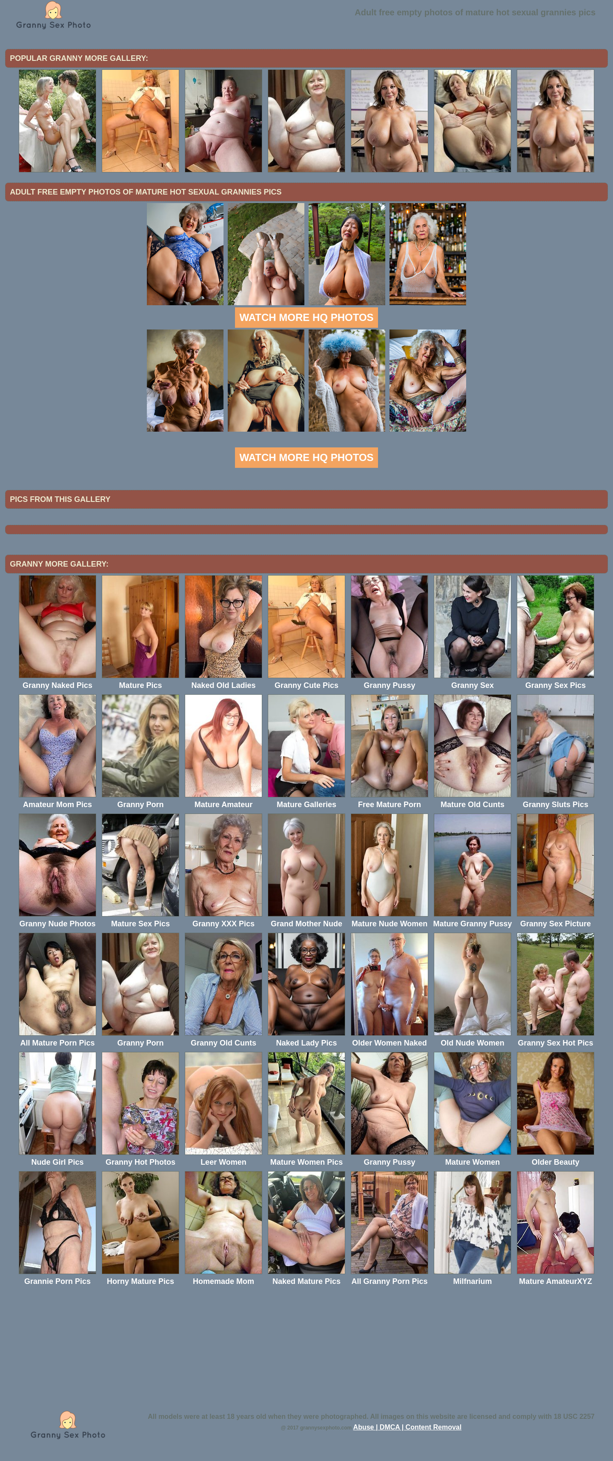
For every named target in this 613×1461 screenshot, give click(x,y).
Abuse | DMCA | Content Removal (407, 1427)
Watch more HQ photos (306, 317)
